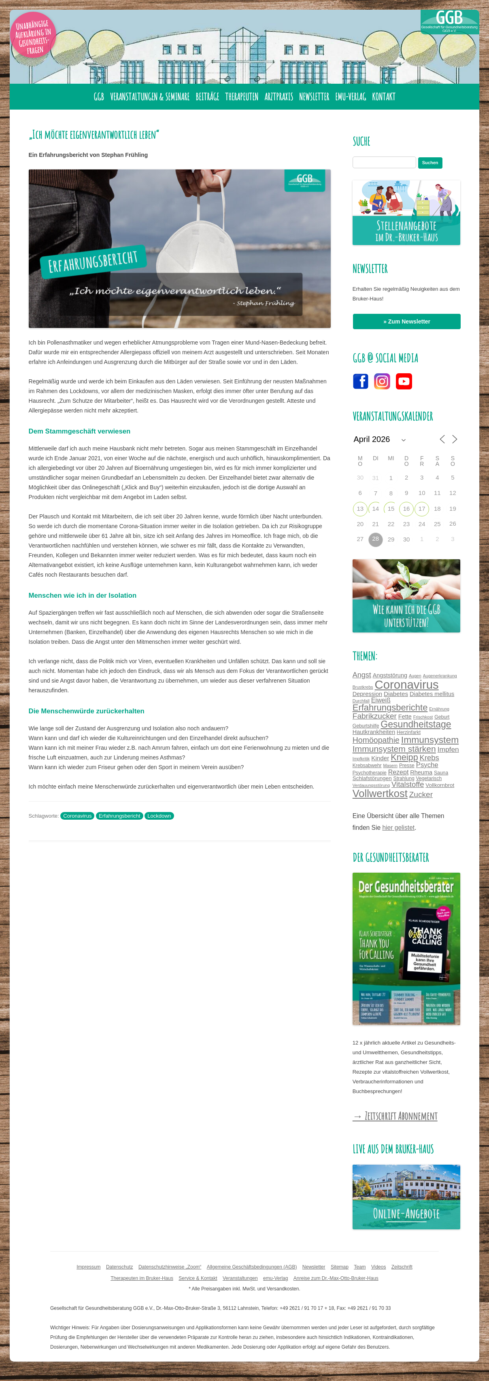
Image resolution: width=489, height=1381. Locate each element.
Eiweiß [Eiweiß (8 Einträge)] (381, 700)
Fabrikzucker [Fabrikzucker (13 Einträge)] (375, 716)
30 (406, 539)
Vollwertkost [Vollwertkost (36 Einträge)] (380, 793)
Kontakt (383, 97)
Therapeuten (241, 97)
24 (422, 523)
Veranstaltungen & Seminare (149, 97)
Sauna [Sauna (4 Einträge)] (441, 773)
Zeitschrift (401, 1267)
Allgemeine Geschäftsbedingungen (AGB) (252, 1267)
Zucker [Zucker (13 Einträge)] (421, 794)
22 (391, 523)
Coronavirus (77, 816)
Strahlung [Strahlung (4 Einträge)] (404, 778)
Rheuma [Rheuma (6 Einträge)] (421, 772)
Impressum (88, 1267)
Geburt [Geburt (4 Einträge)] (441, 717)
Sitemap (340, 1267)
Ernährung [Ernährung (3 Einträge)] (439, 708)
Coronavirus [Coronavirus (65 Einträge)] (407, 684)
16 (406, 508)
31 (375, 477)
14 (375, 508)
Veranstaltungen (240, 1278)
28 (375, 538)
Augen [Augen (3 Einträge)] (415, 675)
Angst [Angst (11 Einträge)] (362, 675)
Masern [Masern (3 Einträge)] (390, 765)
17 (422, 508)
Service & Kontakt (198, 1278)
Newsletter (314, 97)
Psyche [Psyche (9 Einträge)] (427, 765)
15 (391, 508)
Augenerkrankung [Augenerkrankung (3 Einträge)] (440, 675)
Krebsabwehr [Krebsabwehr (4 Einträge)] (367, 765)
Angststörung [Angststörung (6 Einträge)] (390, 675)
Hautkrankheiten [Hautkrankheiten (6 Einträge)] (374, 732)
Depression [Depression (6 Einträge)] (367, 694)
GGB (99, 97)
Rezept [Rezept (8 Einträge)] (398, 772)
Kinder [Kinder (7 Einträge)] (380, 758)
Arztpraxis (278, 97)
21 (375, 523)
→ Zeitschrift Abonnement (395, 1115)
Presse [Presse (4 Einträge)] (407, 765)
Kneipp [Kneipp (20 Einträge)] (404, 757)
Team (360, 1267)
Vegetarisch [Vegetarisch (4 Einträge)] (429, 778)
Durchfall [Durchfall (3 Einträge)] (361, 700)
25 (437, 523)
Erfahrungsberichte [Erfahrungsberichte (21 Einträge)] (390, 707)
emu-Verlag (350, 97)
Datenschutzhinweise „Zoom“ (169, 1267)
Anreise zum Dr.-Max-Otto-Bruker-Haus (335, 1278)
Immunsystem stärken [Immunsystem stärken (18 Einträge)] (394, 748)
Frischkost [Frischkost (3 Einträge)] (423, 717)
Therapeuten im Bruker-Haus (142, 1278)
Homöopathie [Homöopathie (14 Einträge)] (376, 740)
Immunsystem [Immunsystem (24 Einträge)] (430, 739)
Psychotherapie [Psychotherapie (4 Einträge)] (370, 773)
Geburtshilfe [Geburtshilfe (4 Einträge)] (366, 726)
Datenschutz (119, 1267)
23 (406, 523)
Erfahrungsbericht (119, 816)
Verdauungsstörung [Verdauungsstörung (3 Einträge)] (371, 785)
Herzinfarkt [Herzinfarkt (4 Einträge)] (409, 732)
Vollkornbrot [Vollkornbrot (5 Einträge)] (439, 785)
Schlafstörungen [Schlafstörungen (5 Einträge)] (372, 778)
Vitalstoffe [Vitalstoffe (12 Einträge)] (407, 784)
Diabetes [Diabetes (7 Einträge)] (396, 693)
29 (391, 539)
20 (360, 523)
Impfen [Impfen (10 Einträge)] (448, 749)
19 (452, 508)
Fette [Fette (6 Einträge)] (405, 716)
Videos (378, 1267)
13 (360, 508)
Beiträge (207, 97)
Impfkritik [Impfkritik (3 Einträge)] (361, 758)
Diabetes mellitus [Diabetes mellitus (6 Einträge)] (432, 694)
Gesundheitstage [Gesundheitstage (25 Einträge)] (416, 724)
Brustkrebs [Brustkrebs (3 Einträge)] (363, 687)
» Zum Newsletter (406, 321)
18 (437, 508)
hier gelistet (398, 827)
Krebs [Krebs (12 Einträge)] (429, 757)
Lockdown (159, 816)
